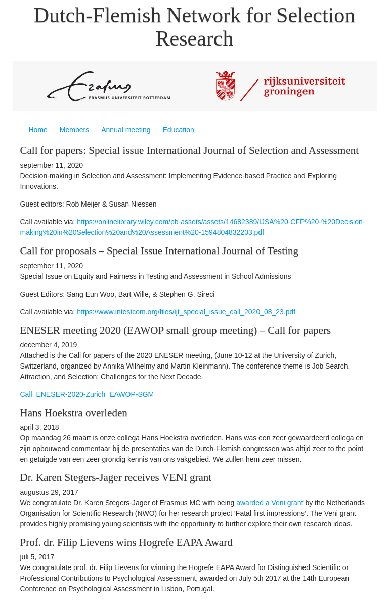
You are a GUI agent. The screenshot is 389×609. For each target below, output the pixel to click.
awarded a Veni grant (269, 503)
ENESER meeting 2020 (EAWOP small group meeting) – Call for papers (175, 330)
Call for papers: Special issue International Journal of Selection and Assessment (189, 150)
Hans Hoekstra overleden (73, 413)
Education (178, 130)
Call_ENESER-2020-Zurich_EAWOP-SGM (87, 394)
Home (38, 130)
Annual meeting (125, 130)
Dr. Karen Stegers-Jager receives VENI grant (116, 477)
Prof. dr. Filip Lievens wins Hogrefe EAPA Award (126, 542)
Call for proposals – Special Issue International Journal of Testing (159, 251)
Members (74, 130)
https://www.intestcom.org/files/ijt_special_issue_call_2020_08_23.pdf (186, 312)
